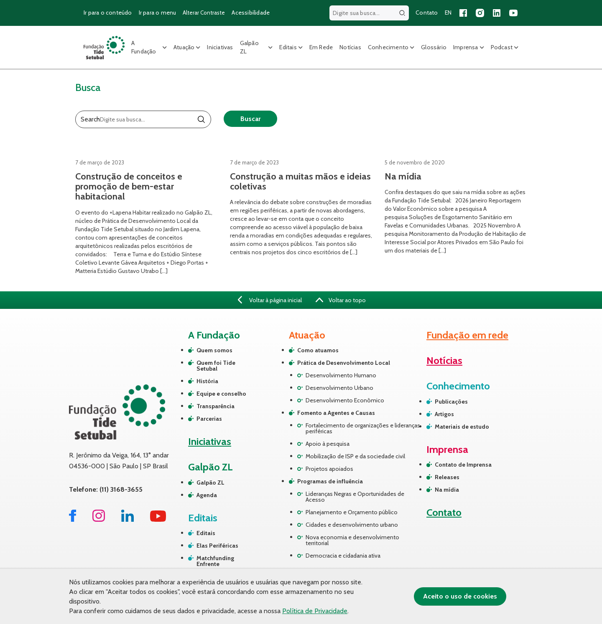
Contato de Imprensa (463, 464)
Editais (287, 47)
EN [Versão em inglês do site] (448, 12)
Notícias (350, 47)
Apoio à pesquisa (327, 444)
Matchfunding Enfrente (215, 561)
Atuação (183, 47)
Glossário (433, 47)
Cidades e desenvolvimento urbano (352, 525)
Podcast (502, 47)
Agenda (206, 495)
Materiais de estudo (462, 426)
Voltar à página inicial (270, 300)
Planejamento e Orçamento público (352, 512)
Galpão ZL (249, 47)
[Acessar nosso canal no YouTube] (513, 13)
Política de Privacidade (314, 611)
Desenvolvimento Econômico (345, 400)
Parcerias (209, 419)
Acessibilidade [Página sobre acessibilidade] (251, 12)
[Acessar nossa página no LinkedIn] (497, 13)
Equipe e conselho (221, 394)
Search (90, 119)
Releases (447, 477)
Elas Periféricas (217, 545)
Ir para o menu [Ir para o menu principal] (157, 12)
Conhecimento (388, 47)
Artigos (444, 414)
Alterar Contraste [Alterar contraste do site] (204, 12)
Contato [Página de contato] (427, 12)
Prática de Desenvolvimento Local (343, 363)
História (207, 381)
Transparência (215, 406)
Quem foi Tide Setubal (215, 365)
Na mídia (447, 490)
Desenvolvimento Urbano (339, 388)
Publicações (451, 401)
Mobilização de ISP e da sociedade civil (355, 456)
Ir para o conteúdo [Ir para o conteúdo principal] (108, 12)
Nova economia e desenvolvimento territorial (352, 540)
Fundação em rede (467, 335)
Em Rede (321, 47)
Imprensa (465, 47)
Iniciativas (220, 47)
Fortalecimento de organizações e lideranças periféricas (363, 428)
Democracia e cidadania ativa (343, 555)
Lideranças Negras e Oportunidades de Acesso (355, 497)
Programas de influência (330, 481)
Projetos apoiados (329, 469)
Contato (444, 512)
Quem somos (214, 350)
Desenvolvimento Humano (341, 375)
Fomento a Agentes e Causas (336, 413)
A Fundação (143, 47)
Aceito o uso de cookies (460, 596)
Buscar (250, 119)
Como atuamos (318, 350)
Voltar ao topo (341, 300)
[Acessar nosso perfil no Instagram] (480, 13)
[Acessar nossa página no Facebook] (463, 13)
